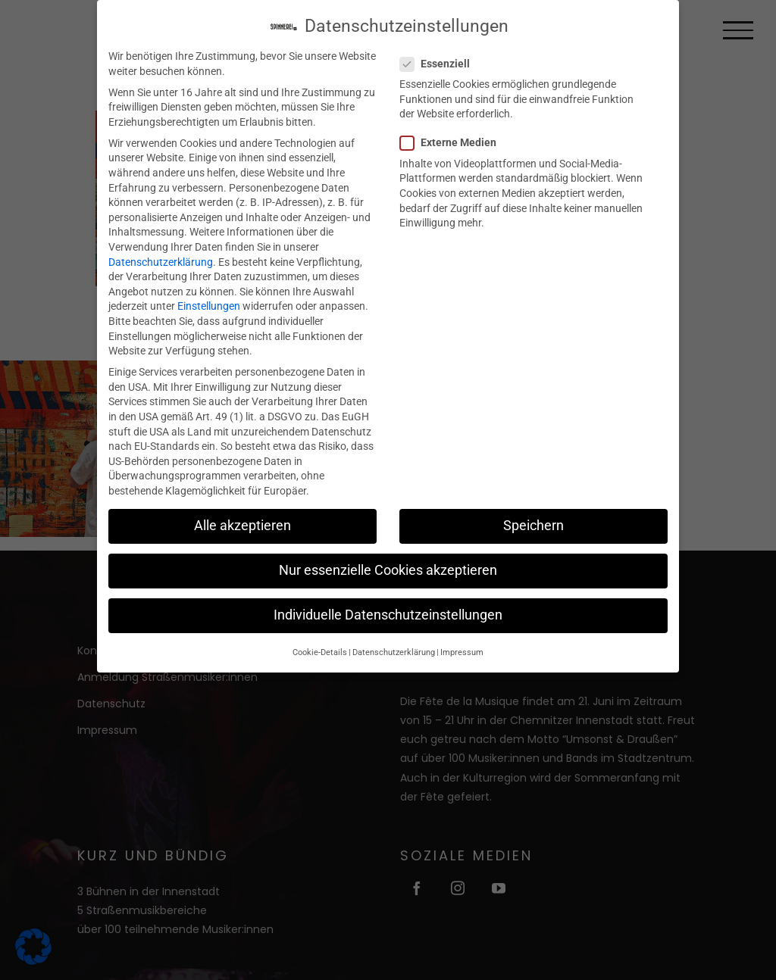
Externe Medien (454, 143)
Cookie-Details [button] (320, 652)
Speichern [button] (533, 524)
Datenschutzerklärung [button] (393, 652)
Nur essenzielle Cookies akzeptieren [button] (388, 570)
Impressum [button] (461, 652)
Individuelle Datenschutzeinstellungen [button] (388, 615)
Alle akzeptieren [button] (242, 524)
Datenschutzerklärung (160, 261)
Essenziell (441, 63)
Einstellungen (208, 306)
